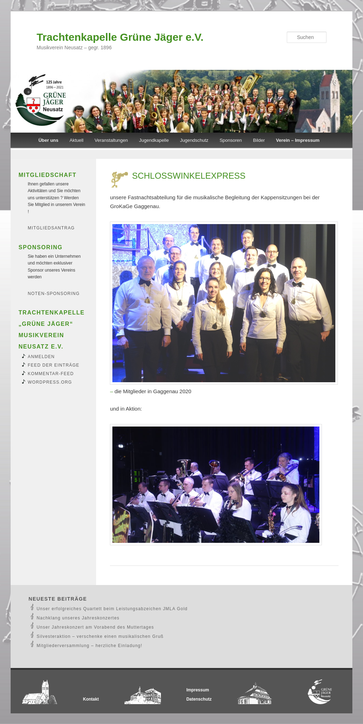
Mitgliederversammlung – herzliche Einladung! (89, 645)
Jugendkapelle (154, 140)
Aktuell (76, 140)
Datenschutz (199, 699)
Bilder (259, 140)
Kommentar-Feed (51, 373)
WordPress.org (50, 382)
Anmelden (41, 356)
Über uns (48, 140)
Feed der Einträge (53, 365)
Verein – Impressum (298, 140)
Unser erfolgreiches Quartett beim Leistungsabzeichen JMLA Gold (112, 608)
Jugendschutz (194, 140)
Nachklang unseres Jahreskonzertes (78, 618)
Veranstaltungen (111, 140)
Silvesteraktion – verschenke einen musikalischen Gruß (100, 636)
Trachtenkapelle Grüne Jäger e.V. (120, 37)
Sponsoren (230, 140)
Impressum (197, 689)
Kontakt (91, 699)
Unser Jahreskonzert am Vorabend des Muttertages (95, 627)
